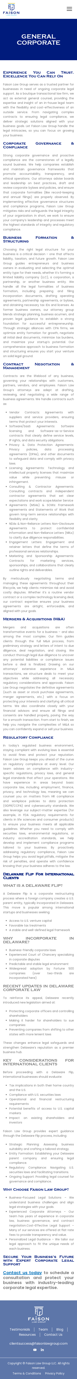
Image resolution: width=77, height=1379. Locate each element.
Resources (27, 1334)
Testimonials (20, 1329)
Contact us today (22, 1273)
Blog (59, 1329)
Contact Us (53, 1334)
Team (43, 1329)
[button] (69, 9)
